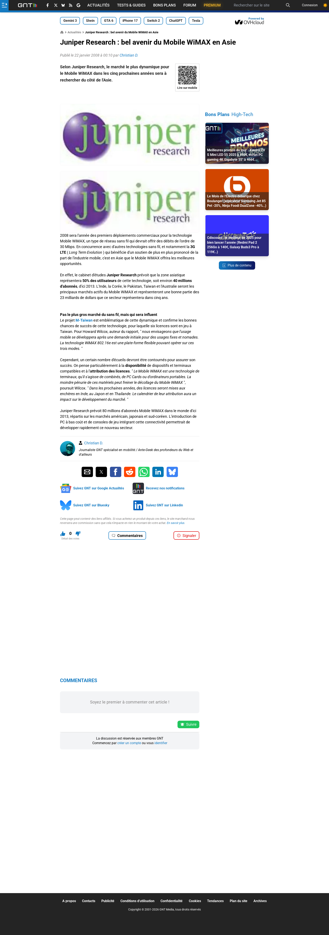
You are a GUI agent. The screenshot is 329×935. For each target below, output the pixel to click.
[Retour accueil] (27, 5)
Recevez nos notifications (165, 488)
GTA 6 (108, 21)
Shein (90, 21)
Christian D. (93, 443)
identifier (160, 743)
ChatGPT (176, 21)
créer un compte (129, 743)
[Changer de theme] (325, 5)
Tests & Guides (131, 5)
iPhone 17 (130, 21)
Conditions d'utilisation (137, 901)
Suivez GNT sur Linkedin (164, 505)
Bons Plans (164, 5)
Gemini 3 (70, 21)
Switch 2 (153, 21)
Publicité (107, 901)
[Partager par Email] (87, 472)
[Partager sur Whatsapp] (144, 472)
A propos (69, 901)
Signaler (186, 535)
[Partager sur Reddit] (129, 472)
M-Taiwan (84, 320)
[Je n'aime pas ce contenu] (78, 534)
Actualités (98, 5)
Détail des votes (70, 538)
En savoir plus (175, 523)
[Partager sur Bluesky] (172, 472)
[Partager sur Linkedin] (158, 472)
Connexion (310, 5)
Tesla (196, 21)
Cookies (195, 901)
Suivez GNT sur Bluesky (91, 505)
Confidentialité (172, 901)
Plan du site (238, 901)
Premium (212, 5)
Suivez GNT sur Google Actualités (98, 488)
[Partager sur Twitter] (101, 472)
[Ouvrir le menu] (4, 5)
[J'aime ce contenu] (63, 534)
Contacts (88, 901)
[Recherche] (288, 5)
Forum (189, 5)
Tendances (215, 901)
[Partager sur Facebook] (115, 472)
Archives (260, 901)
